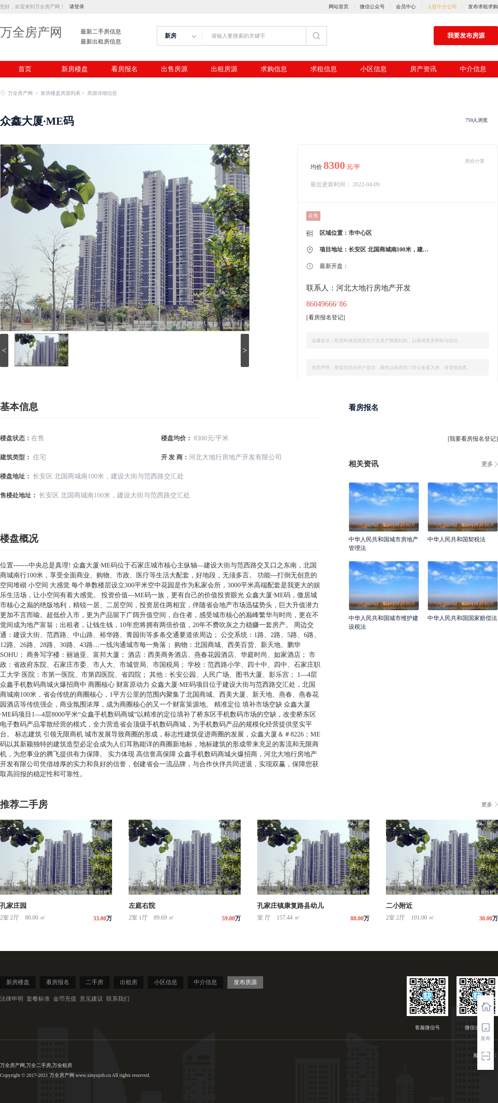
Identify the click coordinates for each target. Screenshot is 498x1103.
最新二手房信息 (101, 32)
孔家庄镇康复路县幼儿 (290, 905)
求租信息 (324, 69)
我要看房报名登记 (472, 439)
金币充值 (64, 999)
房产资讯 (423, 69)
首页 (25, 69)
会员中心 (406, 7)
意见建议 (91, 999)
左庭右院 (142, 905)
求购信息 (274, 69)
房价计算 (475, 161)
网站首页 (339, 7)
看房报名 (124, 69)
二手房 (94, 982)
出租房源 (224, 69)
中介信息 (473, 69)
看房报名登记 (325, 317)
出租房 (128, 982)
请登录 (76, 7)
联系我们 (117, 999)
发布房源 (245, 982)
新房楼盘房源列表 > (63, 93)
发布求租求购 (483, 7)
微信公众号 (372, 7)
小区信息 (373, 69)
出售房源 (174, 69)
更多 (487, 464)
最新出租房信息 (101, 42)
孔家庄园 (13, 905)
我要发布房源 (466, 35)
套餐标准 (38, 999)
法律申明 (11, 999)
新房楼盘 (75, 69)
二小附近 (399, 905)
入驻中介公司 (442, 7)
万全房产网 (31, 32)
